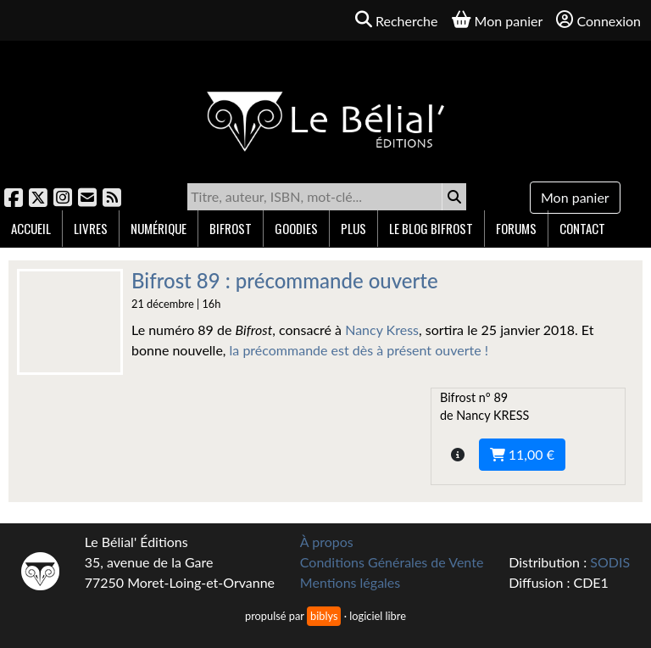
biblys (323, 616)
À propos (326, 541)
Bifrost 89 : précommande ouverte (284, 280)
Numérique (158, 228)
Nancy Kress (382, 329)
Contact (582, 228)
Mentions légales (350, 582)
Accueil (31, 228)
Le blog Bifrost (431, 228)
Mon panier (575, 197)
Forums (516, 228)
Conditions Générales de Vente (392, 562)
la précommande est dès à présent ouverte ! (359, 350)
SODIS (610, 562)
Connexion (598, 20)
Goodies (296, 228)
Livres (91, 228)
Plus (353, 228)
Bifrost (230, 228)
